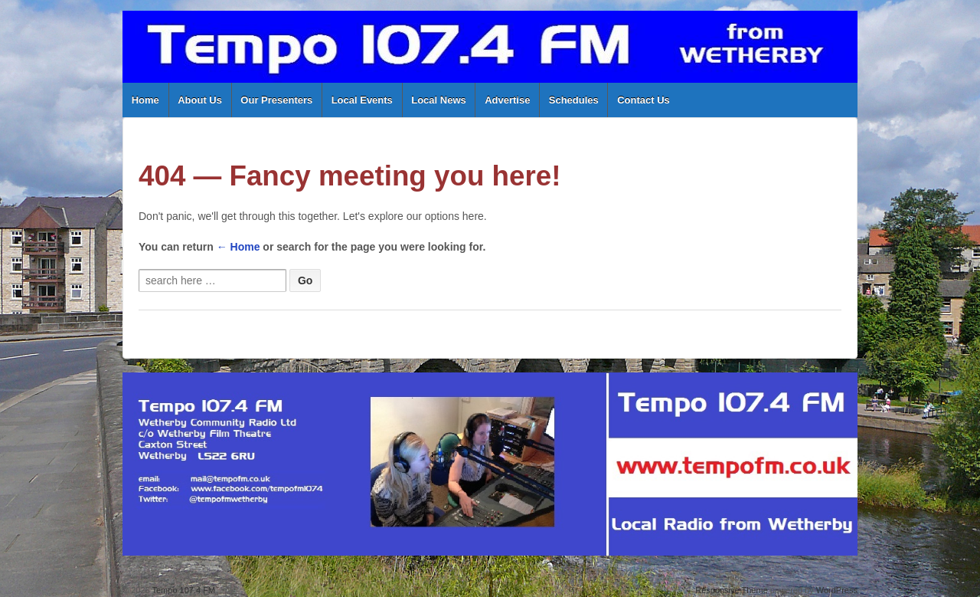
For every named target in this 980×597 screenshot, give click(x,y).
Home (145, 100)
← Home (238, 247)
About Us (200, 100)
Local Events (362, 100)
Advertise (507, 100)
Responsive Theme (731, 590)
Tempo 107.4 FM (182, 590)
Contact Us (643, 100)
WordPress (837, 590)
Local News (438, 100)
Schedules (574, 100)
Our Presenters (276, 100)
